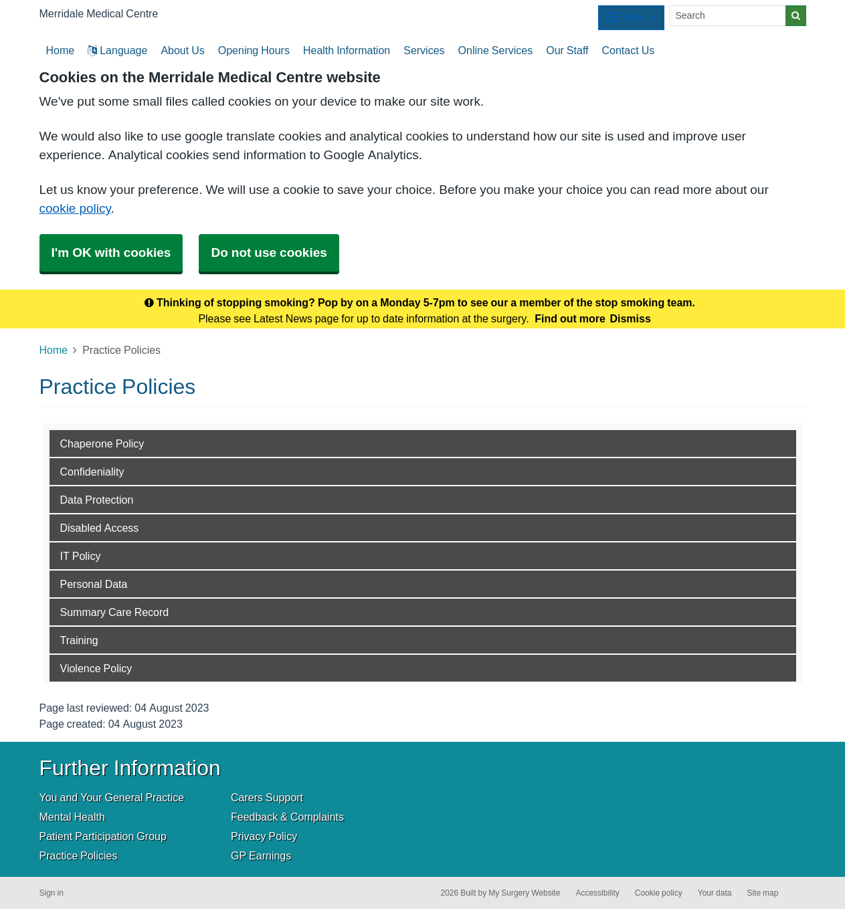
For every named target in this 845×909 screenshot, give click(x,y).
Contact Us (627, 50)
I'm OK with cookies (111, 252)
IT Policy (80, 555)
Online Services (495, 50)
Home (53, 349)
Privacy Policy (264, 836)
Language (117, 50)
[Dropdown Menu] (631, 17)
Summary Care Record (114, 612)
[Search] (728, 15)
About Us (182, 50)
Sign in (51, 893)
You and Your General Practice (112, 797)
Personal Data (94, 584)
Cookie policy (658, 893)
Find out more (570, 318)
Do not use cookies (268, 252)
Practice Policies (78, 855)
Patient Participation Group (103, 836)
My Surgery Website (524, 893)
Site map (762, 893)
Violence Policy (96, 668)
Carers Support (267, 797)
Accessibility (597, 893)
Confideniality (92, 471)
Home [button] (60, 50)
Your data (715, 893)
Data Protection (97, 499)
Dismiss (629, 318)
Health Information (346, 50)
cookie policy (75, 208)
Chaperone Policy (102, 443)
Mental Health (72, 816)
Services (423, 50)
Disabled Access (99, 527)
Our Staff (567, 50)
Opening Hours (254, 50)
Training (79, 640)
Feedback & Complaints (287, 816)
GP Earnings (261, 855)
